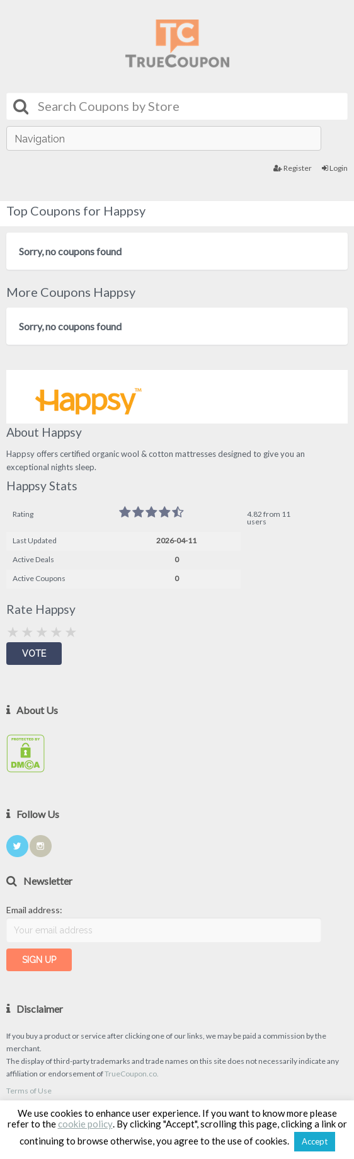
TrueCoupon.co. (132, 1073)
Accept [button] (315, 1141)
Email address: (34, 909)
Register (292, 168)
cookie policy (85, 1123)
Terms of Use (29, 1090)
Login (335, 168)
